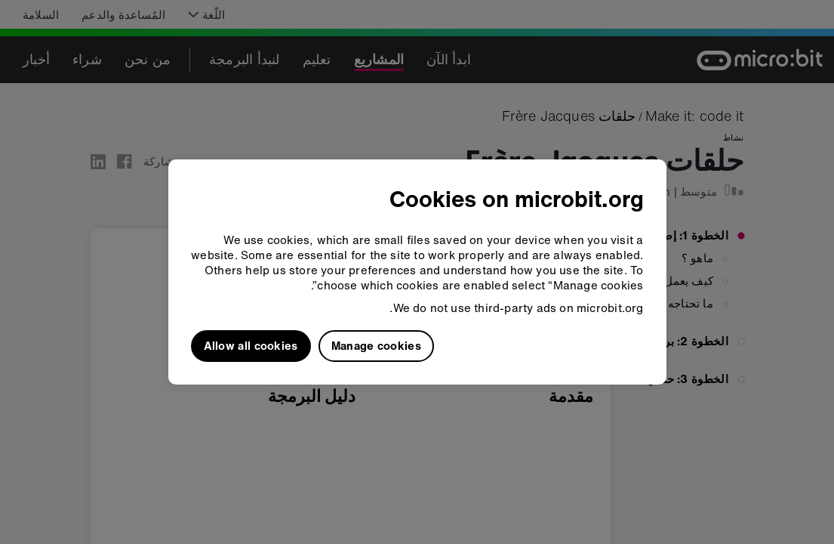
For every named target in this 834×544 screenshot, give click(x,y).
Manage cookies (376, 345)
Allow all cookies (251, 345)
